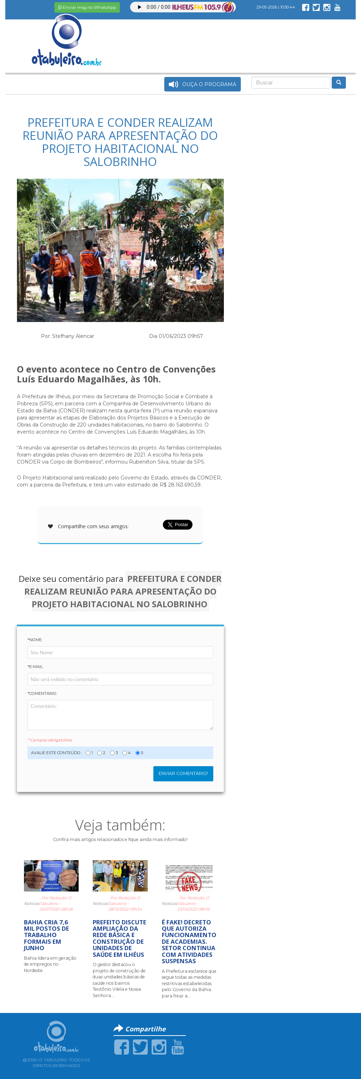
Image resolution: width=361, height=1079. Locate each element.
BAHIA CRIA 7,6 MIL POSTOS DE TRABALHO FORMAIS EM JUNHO (46, 935)
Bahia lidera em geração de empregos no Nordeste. (50, 964)
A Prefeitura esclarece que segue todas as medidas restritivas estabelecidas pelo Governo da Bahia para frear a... (189, 983)
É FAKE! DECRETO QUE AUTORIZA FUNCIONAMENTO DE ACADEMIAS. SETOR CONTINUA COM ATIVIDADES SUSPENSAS (189, 941)
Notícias (31, 903)
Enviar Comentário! (183, 773)
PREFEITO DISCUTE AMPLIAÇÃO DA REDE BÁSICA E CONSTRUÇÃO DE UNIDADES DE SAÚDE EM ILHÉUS (119, 938)
